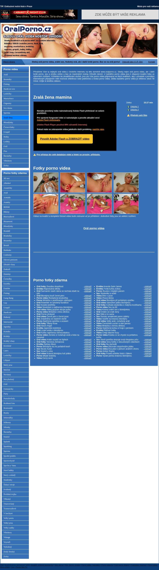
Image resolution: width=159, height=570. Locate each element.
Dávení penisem (11, 259)
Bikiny (6, 212)
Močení (7, 370)
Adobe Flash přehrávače (48, 120)
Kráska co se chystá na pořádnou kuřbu (124, 336)
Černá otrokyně (64, 314)
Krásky (7, 336)
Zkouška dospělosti (64, 286)
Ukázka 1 (134, 106)
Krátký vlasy (9, 341)
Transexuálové (10, 508)
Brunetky (8, 79)
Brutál (6, 245)
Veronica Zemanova (64, 342)
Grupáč (7, 132)
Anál (6, 74)
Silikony (7, 422)
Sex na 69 (124, 307)
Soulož (7, 437)
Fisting (7, 84)
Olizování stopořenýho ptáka (124, 346)
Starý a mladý (10, 475)
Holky (6, 136)
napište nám (98, 129)
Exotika (7, 283)
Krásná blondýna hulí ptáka (64, 353)
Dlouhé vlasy (9, 264)
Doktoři (7, 269)
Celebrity (8, 255)
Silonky (7, 427)
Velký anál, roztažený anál (124, 321)
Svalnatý (7, 489)
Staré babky (9, 470)
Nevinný (7, 374)
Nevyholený (9, 379)
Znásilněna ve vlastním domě (64, 319)
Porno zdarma (107, 565)
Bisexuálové (9, 216)
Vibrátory (8, 160)
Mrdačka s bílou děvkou (64, 312)
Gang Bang (8, 298)
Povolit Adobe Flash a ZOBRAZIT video (64, 138)
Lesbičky (8, 93)
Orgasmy (7, 103)
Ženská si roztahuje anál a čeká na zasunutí (64, 336)
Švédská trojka (10, 494)
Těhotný (7, 499)
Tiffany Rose (64, 323)
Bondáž (7, 231)
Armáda (7, 197)
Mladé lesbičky (64, 356)
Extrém (7, 288)
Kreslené (7, 346)
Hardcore (8, 312)
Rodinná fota (9, 403)
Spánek (7, 441)
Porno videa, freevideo (91, 565)
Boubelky (8, 236)
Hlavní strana (9, 62)
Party (6, 393)
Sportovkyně (9, 460)
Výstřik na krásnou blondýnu (124, 319)
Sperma (7, 113)
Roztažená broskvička (64, 298)
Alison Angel (64, 326)
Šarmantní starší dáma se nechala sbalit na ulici (64, 292)
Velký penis (9, 518)
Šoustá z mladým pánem (124, 291)
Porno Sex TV (21, 567)
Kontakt (151, 62)
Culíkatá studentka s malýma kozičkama (124, 305)
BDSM (7, 207)
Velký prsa (8, 523)
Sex (13, 567)
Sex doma (8, 108)
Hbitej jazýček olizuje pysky (64, 309)
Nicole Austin (64, 349)
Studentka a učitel (124, 293)
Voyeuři (7, 542)
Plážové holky (124, 330)
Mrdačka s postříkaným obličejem (64, 300)
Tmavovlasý (9, 504)
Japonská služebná (64, 328)
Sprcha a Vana (10, 465)
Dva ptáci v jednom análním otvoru (124, 349)
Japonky (7, 326)
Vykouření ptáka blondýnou (124, 303)
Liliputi (7, 360)
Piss (5, 151)
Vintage (7, 537)
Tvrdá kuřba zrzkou (124, 289)
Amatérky (8, 188)
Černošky (8, 279)
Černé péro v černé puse (64, 316)
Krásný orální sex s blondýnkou (124, 309)
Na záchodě (124, 344)
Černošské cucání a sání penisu (124, 323)
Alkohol (7, 183)
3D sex (7, 178)
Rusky (6, 413)
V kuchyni (8, 513)
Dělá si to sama (124, 314)
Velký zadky (9, 527)
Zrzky (6, 165)
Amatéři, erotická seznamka (42, 565)
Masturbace (9, 98)
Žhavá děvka (124, 298)
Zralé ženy (8, 117)
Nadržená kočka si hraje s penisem (124, 328)
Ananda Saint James (124, 286)
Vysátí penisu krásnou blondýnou (124, 356)
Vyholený (8, 547)
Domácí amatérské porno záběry (124, 316)
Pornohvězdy (9, 398)
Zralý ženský (9, 551)
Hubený (7, 317)
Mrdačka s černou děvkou (124, 326)
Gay (5, 303)
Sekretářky (8, 417)
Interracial (8, 322)
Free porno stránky (121, 565)
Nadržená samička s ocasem (64, 321)
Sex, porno (59, 565)
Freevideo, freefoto (138, 565)
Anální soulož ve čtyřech (64, 339)
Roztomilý (8, 408)
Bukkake (7, 250)
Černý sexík (64, 358)
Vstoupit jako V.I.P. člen (132, 62)
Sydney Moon (64, 344)
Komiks (7, 331)
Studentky (8, 480)
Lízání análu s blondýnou (64, 330)
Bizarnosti (8, 221)
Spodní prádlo (10, 456)
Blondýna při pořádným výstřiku (124, 300)
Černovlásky (9, 127)
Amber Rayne (124, 351)
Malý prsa (8, 365)
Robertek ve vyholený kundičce (64, 303)
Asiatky (7, 202)
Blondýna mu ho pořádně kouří (64, 346)
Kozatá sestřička (64, 305)
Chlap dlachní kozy (124, 333)
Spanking (8, 446)
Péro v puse (124, 296)
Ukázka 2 (134, 110)
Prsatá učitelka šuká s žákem (124, 353)
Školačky (8, 156)
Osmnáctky (8, 389)
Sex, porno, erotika (72, 565)
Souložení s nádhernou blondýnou (64, 307)
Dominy (7, 274)
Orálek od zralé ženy (124, 312)
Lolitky (7, 141)
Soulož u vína (64, 351)
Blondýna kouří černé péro (64, 296)
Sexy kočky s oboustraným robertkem (124, 342)
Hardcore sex (9, 89)
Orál (5, 146)
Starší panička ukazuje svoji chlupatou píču (124, 339)
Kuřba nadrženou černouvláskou (64, 333)
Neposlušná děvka (64, 289)
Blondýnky (8, 122)
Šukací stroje (9, 484)
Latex (6, 350)
